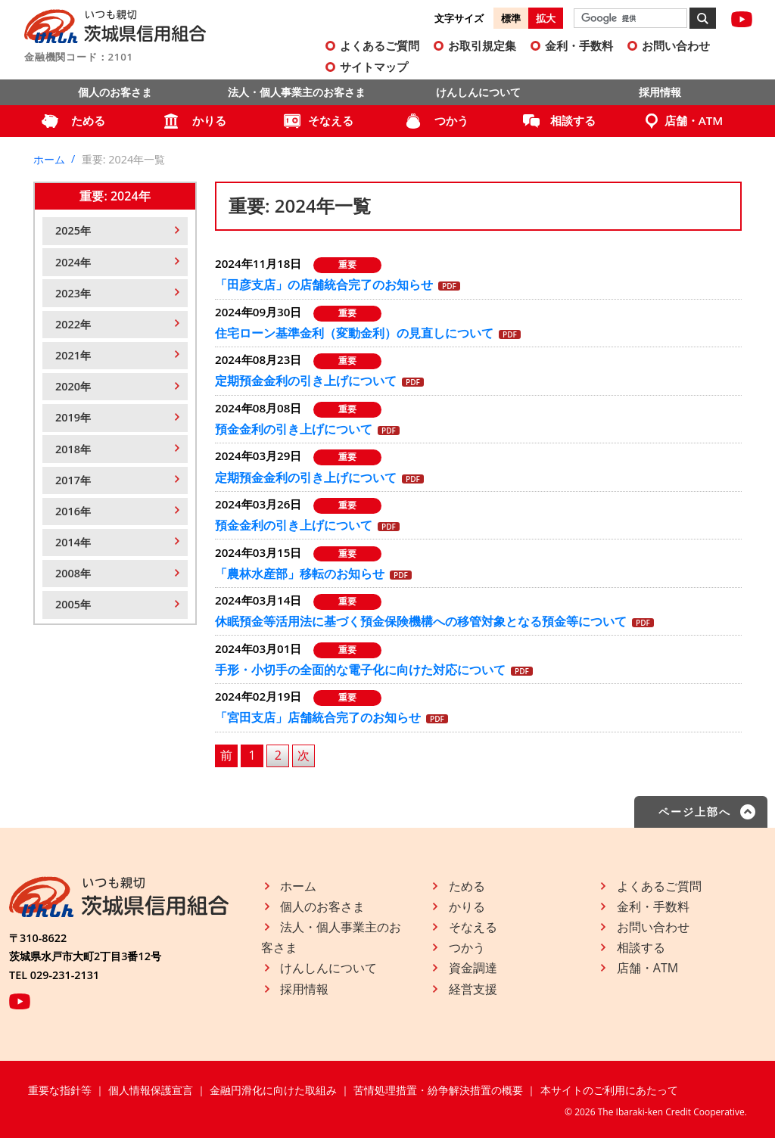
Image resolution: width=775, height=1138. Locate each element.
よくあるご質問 (379, 45)
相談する (573, 120)
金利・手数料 (579, 45)
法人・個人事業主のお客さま (297, 92)
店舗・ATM (694, 120)
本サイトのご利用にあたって (609, 1090)
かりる (209, 120)
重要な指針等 (60, 1090)
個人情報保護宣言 (150, 1090)
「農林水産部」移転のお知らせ (299, 573)
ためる (88, 120)
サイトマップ (374, 66)
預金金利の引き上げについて (293, 429)
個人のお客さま (115, 92)
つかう (451, 120)
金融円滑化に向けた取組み (273, 1090)
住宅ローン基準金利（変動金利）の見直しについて (354, 333)
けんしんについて (478, 92)
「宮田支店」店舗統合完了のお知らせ (318, 717)
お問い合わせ (676, 45)
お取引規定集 (482, 45)
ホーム (49, 159)
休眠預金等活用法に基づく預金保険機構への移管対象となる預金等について (421, 621)
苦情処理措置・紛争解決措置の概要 (438, 1090)
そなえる (330, 120)
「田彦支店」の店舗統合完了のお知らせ (324, 284)
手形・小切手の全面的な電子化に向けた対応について (360, 669)
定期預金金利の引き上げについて (306, 380)
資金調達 (473, 967)
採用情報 (660, 92)
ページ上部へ (694, 811)
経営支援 (473, 989)
